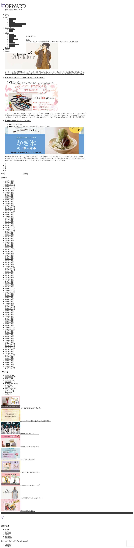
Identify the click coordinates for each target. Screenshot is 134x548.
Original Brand (9, 28)
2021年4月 (8, 281)
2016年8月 (8, 359)
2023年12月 (9, 227)
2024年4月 (8, 220)
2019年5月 (8, 318)
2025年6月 (8, 196)
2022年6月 (8, 257)
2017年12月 (9, 344)
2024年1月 (8, 225)
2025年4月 (8, 199)
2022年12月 (9, 249)
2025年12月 (9, 185)
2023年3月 (8, 244)
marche (7, 382)
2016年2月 (8, 364)
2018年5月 (8, 336)
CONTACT (8, 538)
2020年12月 (9, 288)
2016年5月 (8, 362)
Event (7, 49)
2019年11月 (9, 307)
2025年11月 (9, 186)
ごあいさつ (8, 392)
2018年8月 (8, 333)
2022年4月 (8, 261)
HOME (7, 529)
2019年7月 (8, 314)
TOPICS (11, 38)
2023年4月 (8, 242)
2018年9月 (8, 331)
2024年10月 (9, 211)
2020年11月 (9, 290)
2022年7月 (8, 255)
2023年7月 (8, 236)
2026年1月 (8, 183)
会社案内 (8, 533)
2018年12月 (9, 327)
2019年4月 (8, 320)
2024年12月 (9, 207)
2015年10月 (9, 368)
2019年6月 (8, 316)
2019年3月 (8, 322)
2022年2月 (8, 264)
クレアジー (22, 83)
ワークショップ (40, 83)
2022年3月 (8, 262)
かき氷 (13, 126)
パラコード (30, 83)
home (7, 14)
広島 (73, 41)
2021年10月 (9, 270)
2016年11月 (9, 355)
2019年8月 (8, 312)
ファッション (54, 41)
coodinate (12, 46)
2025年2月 (8, 203)
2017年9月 (8, 349)
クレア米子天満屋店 (42, 41)
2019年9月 (8, 310)
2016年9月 (8, 357)
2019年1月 (8, 325)
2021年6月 (8, 277)
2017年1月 (8, 353)
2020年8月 (8, 296)
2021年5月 (8, 279)
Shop (6, 17)
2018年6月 (8, 335)
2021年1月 (8, 286)
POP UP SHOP (14, 44)
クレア (16, 83)
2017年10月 (9, 348)
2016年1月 (8, 366)
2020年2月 (8, 303)
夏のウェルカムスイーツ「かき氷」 (18, 121)
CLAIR (11, 21)
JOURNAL (8, 536)
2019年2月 (8, 323)
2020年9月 (8, 294)
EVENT (11, 34)
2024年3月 (8, 222)
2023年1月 (8, 248)
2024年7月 (8, 214)
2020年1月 (8, 305)
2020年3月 (8, 301)
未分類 (7, 394)
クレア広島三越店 (29, 41)
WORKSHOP (13, 39)
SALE (11, 41)
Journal (7, 48)
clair (12, 83)
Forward (12, 541)
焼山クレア (49, 83)
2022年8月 (8, 253)
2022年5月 (8, 259)
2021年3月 (8, 283)
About (7, 16)
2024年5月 (8, 218)
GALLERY (12, 36)
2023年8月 (8, 235)
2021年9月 (8, 272)
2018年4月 (8, 338)
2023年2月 (8, 246)
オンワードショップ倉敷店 (17, 24)
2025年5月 (8, 198)
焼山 (48, 126)
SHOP (7, 531)
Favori (11, 31)
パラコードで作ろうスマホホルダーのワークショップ (25, 78)
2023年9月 (8, 233)
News (7, 33)
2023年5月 (8, 240)
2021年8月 (8, 273)
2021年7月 (8, 275)
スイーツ (41, 126)
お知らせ (12, 42)
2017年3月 (8, 351)
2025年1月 (8, 205)
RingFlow (12, 22)
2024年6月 (8, 216)
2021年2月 (8, 285)
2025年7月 (8, 194)
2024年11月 (9, 209)
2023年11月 (9, 229)
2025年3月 (8, 201)
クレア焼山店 (33, 126)
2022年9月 (8, 251)
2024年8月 (8, 212)
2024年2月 (8, 223)
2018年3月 (8, 340)
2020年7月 (8, 298)
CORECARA (9, 377)
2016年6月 (8, 360)
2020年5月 (8, 299)
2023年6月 (8, 238)
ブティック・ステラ (15, 26)
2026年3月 (8, 181)
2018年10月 (9, 329)
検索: (2, 174)
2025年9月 (8, 190)
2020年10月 (9, 292)
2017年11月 (9, 346)
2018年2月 (8, 342)
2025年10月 (9, 188)
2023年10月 (9, 231)
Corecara (12, 29)
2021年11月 (9, 268)
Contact (7, 51)
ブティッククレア (65, 41)
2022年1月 (8, 266)
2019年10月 (9, 309)
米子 (76, 41)
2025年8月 (8, 192)
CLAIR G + (12, 19)
